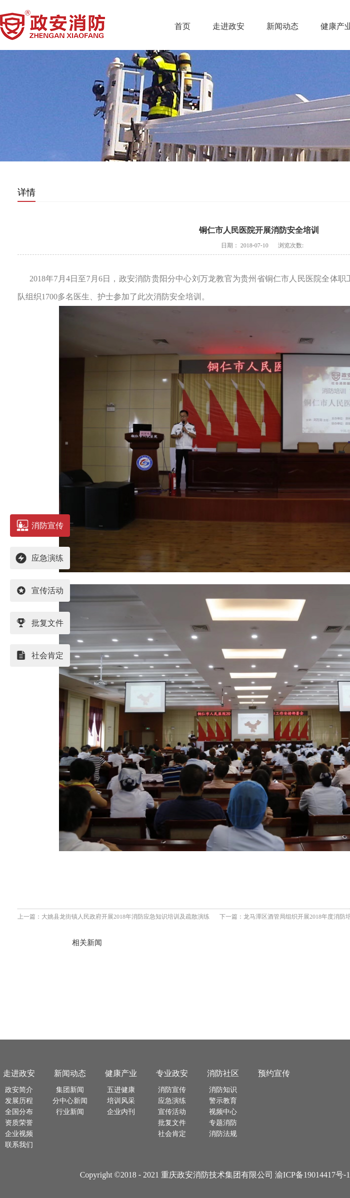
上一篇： (114, 916)
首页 (182, 26)
